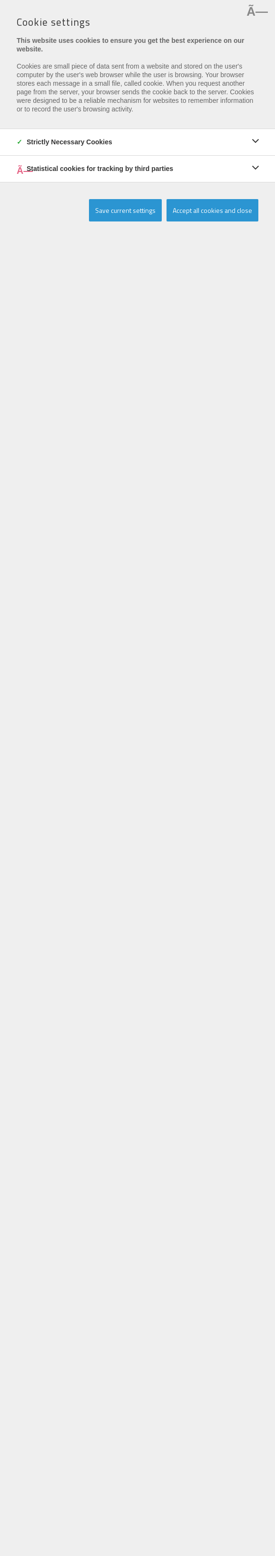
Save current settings (125, 210)
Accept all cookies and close (212, 210)
